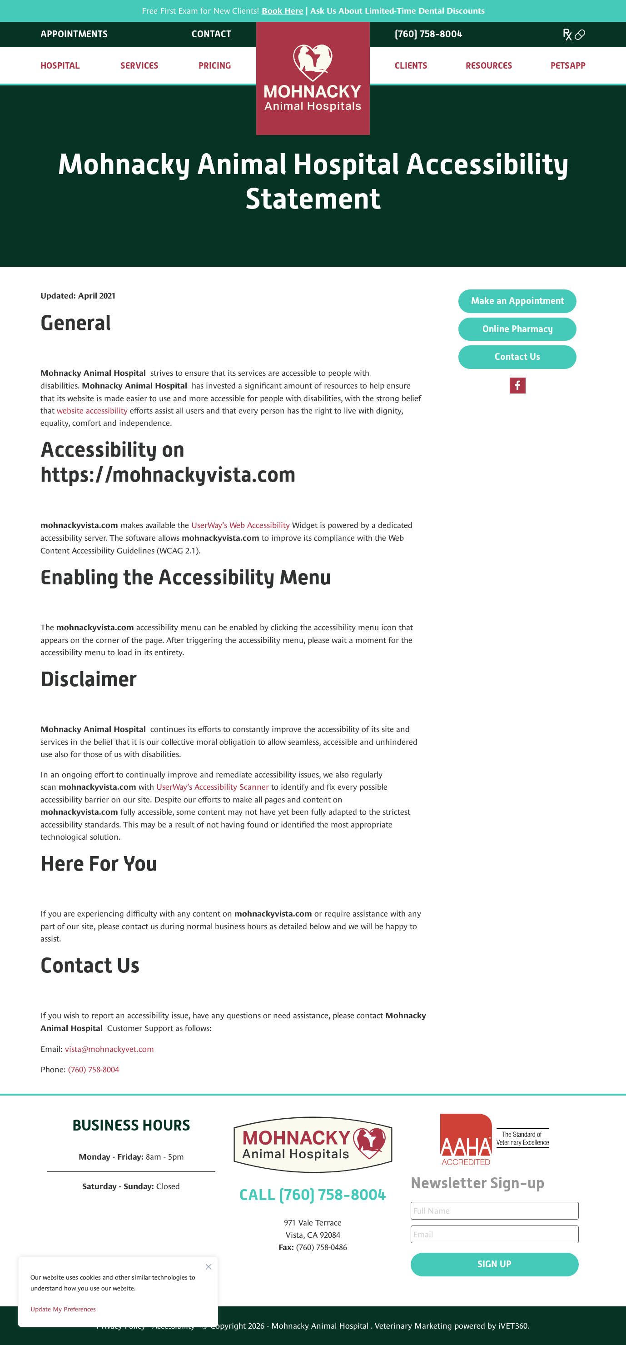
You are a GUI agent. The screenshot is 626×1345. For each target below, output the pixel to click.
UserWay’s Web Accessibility (240, 525)
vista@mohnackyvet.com (109, 1049)
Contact (211, 34)
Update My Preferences (63, 1309)
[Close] (208, 1264)
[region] (118, 1292)
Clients (411, 65)
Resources (489, 65)
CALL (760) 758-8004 (312, 1195)
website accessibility (92, 410)
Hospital (60, 65)
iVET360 (512, 1325)
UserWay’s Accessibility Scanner (212, 787)
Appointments (74, 34)
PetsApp (568, 65)
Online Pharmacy (517, 329)
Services (139, 65)
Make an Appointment (517, 300)
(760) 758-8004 (428, 34)
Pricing (215, 65)
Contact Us (517, 356)
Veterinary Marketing (413, 1325)
